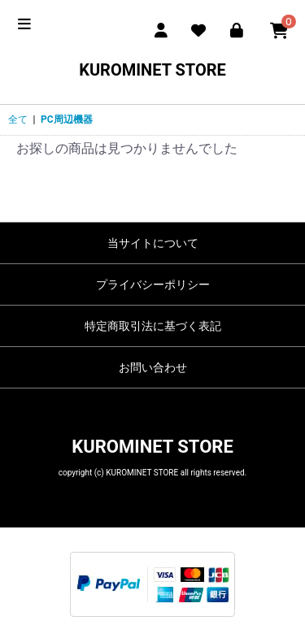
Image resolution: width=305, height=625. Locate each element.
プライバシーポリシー (153, 284)
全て (18, 119)
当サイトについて (152, 243)
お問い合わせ (153, 367)
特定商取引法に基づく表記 (153, 325)
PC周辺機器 (67, 119)
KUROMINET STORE (152, 70)
